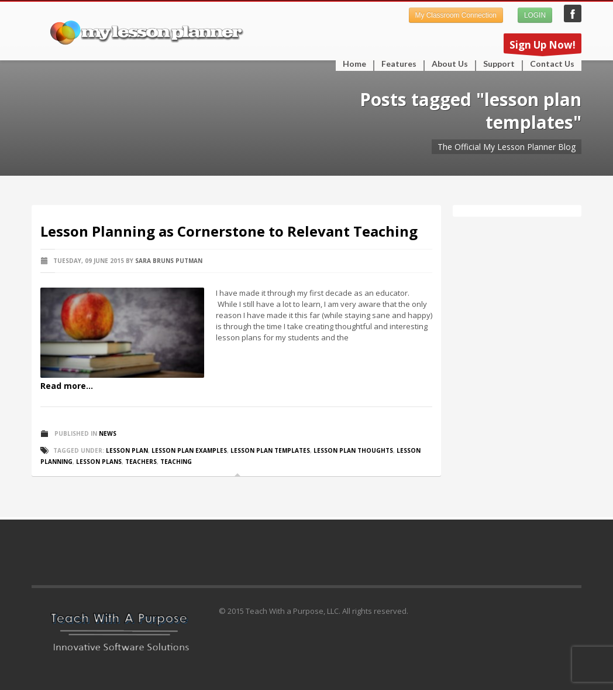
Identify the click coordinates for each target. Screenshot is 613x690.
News (107, 433)
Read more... (66, 385)
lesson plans (99, 461)
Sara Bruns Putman (168, 261)
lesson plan (127, 450)
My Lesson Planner (572, 13)
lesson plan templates (270, 450)
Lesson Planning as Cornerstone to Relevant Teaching (229, 231)
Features (395, 64)
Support (495, 64)
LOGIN (535, 15)
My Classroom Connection (456, 15)
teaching (176, 461)
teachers (141, 461)
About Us (450, 64)
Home (354, 64)
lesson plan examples (189, 450)
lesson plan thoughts (353, 450)
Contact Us (552, 64)
